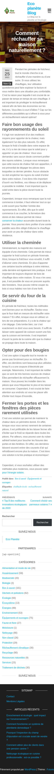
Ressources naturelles (13, 657)
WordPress (30, 769)
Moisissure (7, 627)
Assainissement (10, 573)
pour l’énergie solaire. (13, 472)
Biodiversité (8, 578)
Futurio (50, 769)
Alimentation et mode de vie (16, 568)
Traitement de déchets (13, 667)
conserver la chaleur (12, 220)
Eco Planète (12, 539)
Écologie (6, 598)
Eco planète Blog (34, 8)
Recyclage (7, 652)
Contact (10, 696)
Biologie (6, 583)
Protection (7, 642)
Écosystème (8, 602)
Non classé (8, 637)
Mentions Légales (15, 701)
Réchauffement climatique (15, 647)
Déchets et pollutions (13, 592)
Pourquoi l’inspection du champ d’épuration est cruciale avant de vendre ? (26, 736)
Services (6, 662)
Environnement (10, 612)
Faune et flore (9, 622)
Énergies (6, 607)
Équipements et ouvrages (15, 617)
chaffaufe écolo (20, 487)
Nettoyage (7, 632)
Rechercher (8, 516)
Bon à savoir (20, 479)
